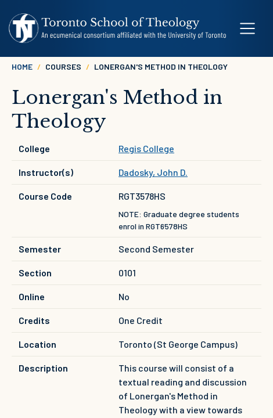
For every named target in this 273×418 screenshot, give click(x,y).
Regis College (146, 148)
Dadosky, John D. (153, 172)
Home (22, 66)
